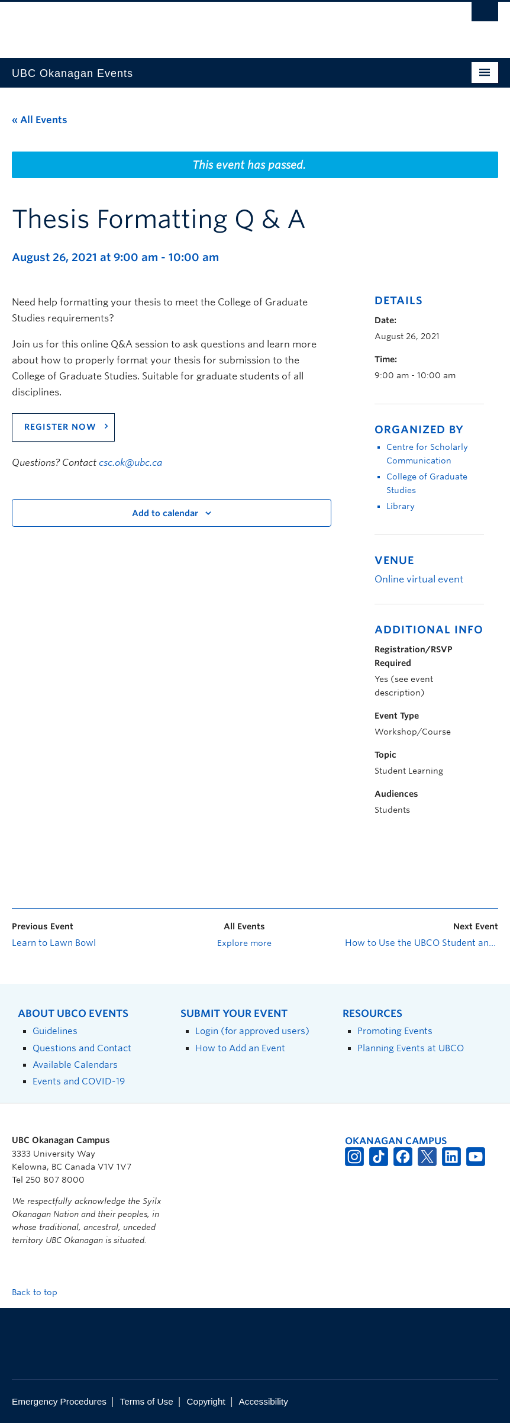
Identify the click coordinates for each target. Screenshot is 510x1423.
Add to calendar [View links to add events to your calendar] (165, 513)
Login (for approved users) (252, 1031)
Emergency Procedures (59, 1401)
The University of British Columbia (218, 24)
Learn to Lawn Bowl (54, 943)
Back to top (40, 1292)
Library (400, 506)
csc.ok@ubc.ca (130, 462)
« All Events (39, 119)
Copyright (205, 1401)
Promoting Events (394, 1031)
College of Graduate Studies (426, 483)
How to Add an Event (240, 1048)
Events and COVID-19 (79, 1081)
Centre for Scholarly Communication (427, 453)
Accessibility (263, 1401)
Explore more (244, 943)
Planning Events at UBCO (410, 1048)
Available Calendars (75, 1065)
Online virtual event (419, 579)
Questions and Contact (82, 1048)
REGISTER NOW (60, 427)
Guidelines (55, 1031)
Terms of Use (146, 1401)
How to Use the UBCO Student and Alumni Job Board (421, 943)
